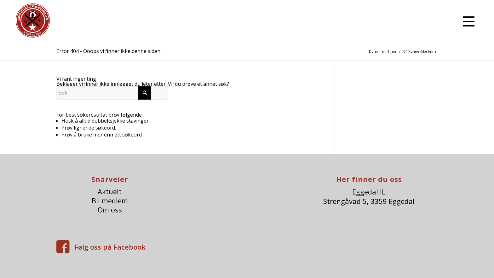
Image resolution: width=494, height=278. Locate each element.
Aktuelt (110, 191)
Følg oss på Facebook (110, 247)
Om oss (110, 209)
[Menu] (466, 21)
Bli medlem (110, 200)
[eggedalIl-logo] (33, 24)
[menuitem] (466, 21)
